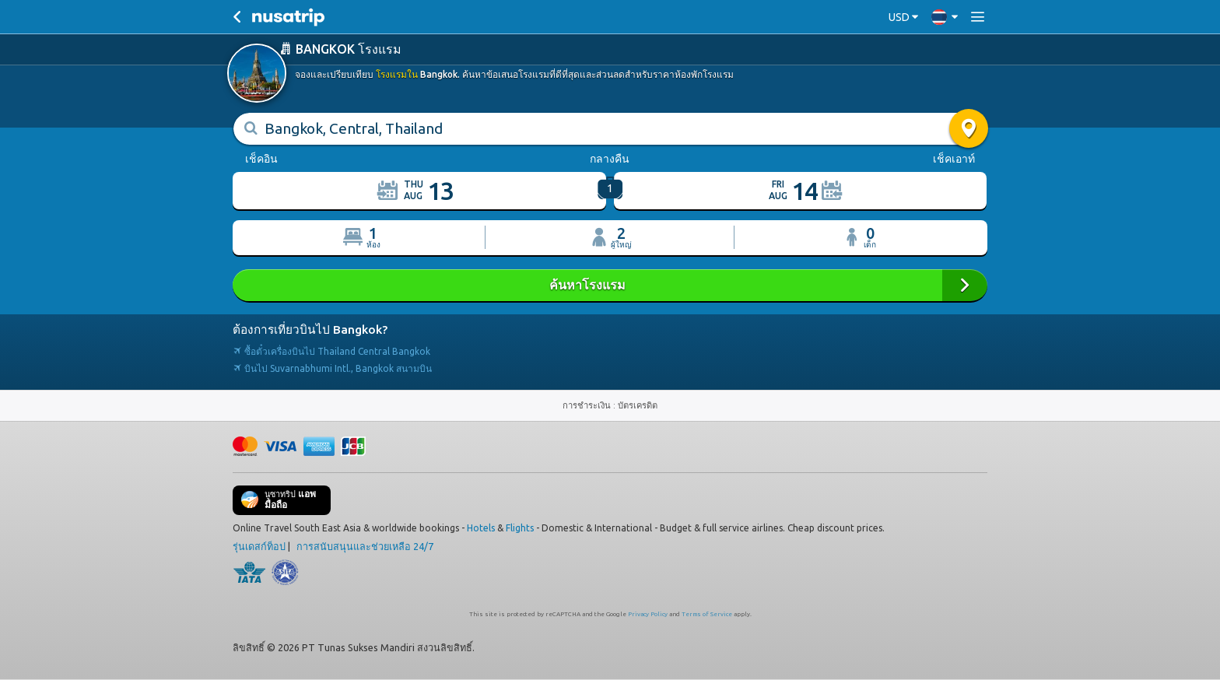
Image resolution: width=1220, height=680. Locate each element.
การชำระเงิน (588, 404)
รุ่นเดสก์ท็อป (259, 545)
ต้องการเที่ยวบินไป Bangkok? (310, 328)
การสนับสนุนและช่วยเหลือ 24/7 (364, 545)
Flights (520, 527)
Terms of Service (707, 613)
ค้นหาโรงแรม (610, 284)
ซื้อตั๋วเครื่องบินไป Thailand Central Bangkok (331, 350)
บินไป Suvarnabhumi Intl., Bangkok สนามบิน (332, 368)
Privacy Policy (648, 613)
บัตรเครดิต (637, 404)
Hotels (481, 527)
